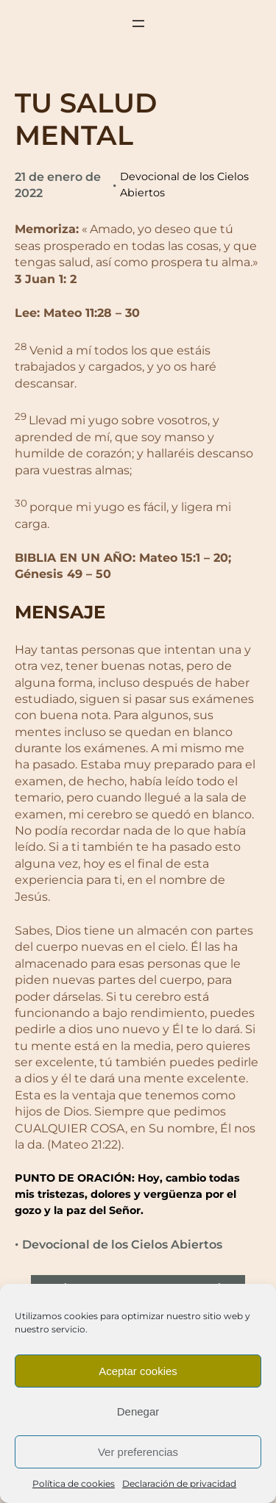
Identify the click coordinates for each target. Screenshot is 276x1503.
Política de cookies (73, 1483)
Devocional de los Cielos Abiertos (122, 1245)
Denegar (138, 1411)
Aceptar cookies (138, 1371)
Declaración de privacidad (179, 1483)
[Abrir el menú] (138, 23)
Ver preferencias (138, 1452)
